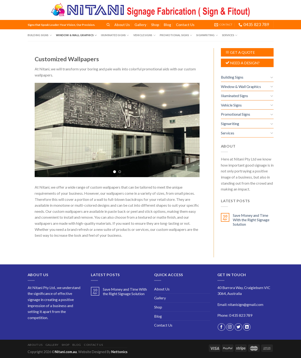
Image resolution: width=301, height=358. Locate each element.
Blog (167, 25)
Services (229, 35)
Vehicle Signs (144, 35)
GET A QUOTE (242, 52)
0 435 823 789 (240, 315)
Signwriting (207, 35)
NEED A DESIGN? (245, 63)
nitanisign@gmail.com (245, 304)
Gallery (140, 25)
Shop (155, 25)
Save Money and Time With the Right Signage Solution (251, 219)
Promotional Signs (176, 35)
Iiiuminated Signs (115, 35)
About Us (122, 25)
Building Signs (40, 35)
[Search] (108, 25)
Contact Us (185, 25)
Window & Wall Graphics (76, 35)
